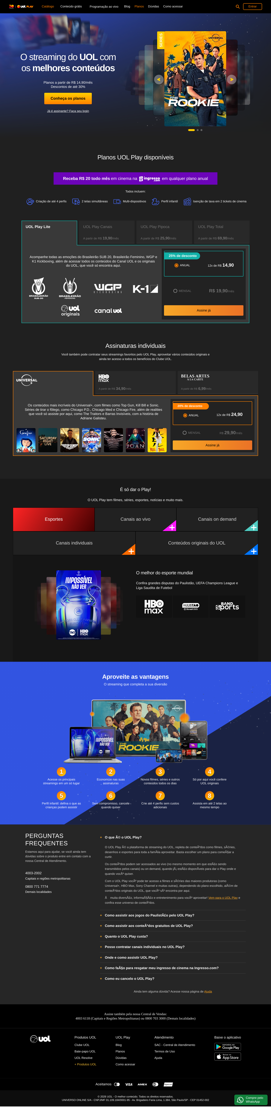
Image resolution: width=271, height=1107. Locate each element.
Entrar (252, 6)
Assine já (204, 310)
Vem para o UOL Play (223, 898)
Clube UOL (82, 1045)
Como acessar (125, 1064)
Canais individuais (95, 547)
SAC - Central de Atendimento (174, 1045)
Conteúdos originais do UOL (213, 547)
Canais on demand (228, 524)
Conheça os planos (68, 98)
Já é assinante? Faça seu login (68, 111)
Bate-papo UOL (85, 1051)
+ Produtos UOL (85, 1064)
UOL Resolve (83, 1058)
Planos (120, 1051)
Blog (119, 1045)
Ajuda (208, 991)
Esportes (54, 519)
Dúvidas (121, 1058)
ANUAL (185, 265)
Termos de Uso (164, 1051)
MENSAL (185, 291)
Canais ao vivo (148, 524)
